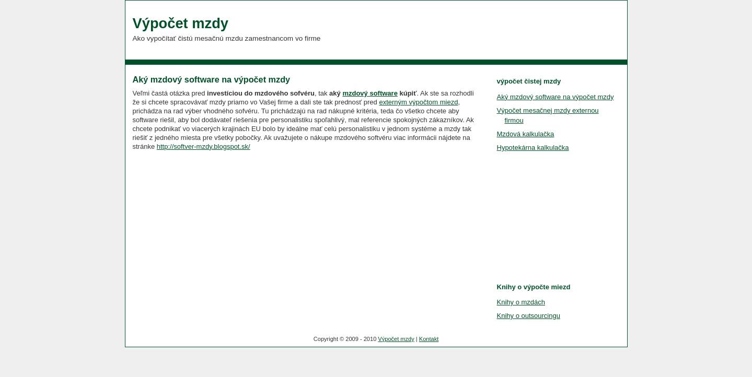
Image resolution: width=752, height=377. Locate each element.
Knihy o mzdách (521, 302)
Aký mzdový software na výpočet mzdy (212, 79)
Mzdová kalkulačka (525, 134)
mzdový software (369, 93)
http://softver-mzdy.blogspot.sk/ (203, 146)
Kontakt (428, 339)
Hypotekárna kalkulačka (533, 147)
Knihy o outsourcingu (528, 316)
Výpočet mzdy (181, 23)
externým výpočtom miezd (418, 102)
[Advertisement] (211, 221)
